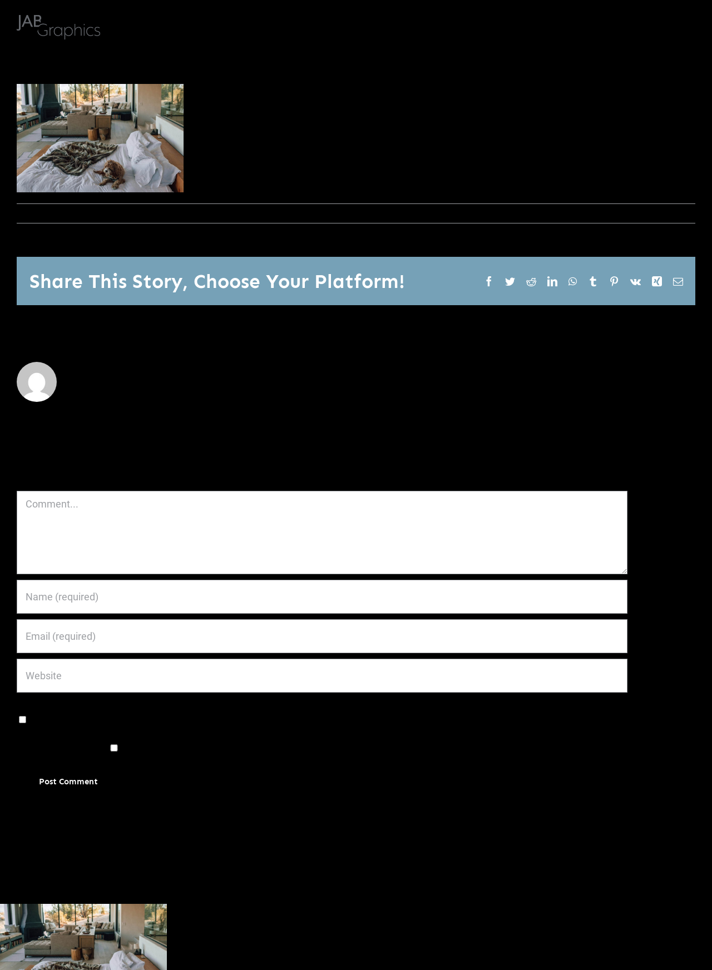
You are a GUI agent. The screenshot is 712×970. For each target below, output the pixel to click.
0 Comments (138, 213)
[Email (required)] (322, 636)
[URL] (322, 676)
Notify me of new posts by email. (285, 747)
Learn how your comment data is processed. (290, 815)
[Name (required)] (322, 597)
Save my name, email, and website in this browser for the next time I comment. (202, 718)
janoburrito (43, 213)
